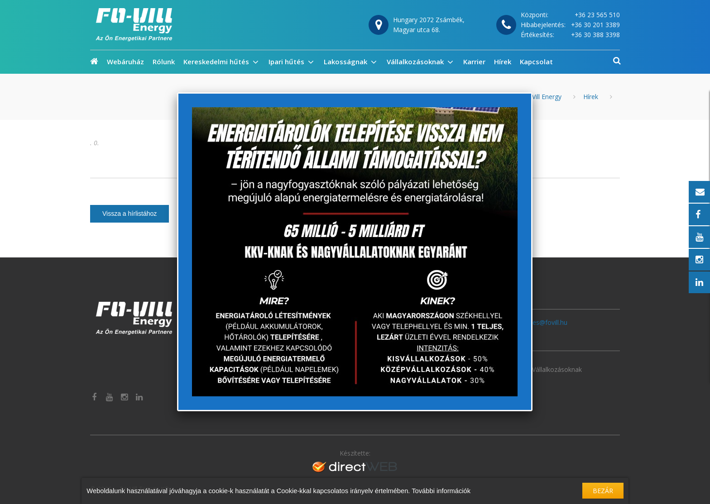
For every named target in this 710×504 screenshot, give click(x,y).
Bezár (603, 490)
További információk (441, 490)
